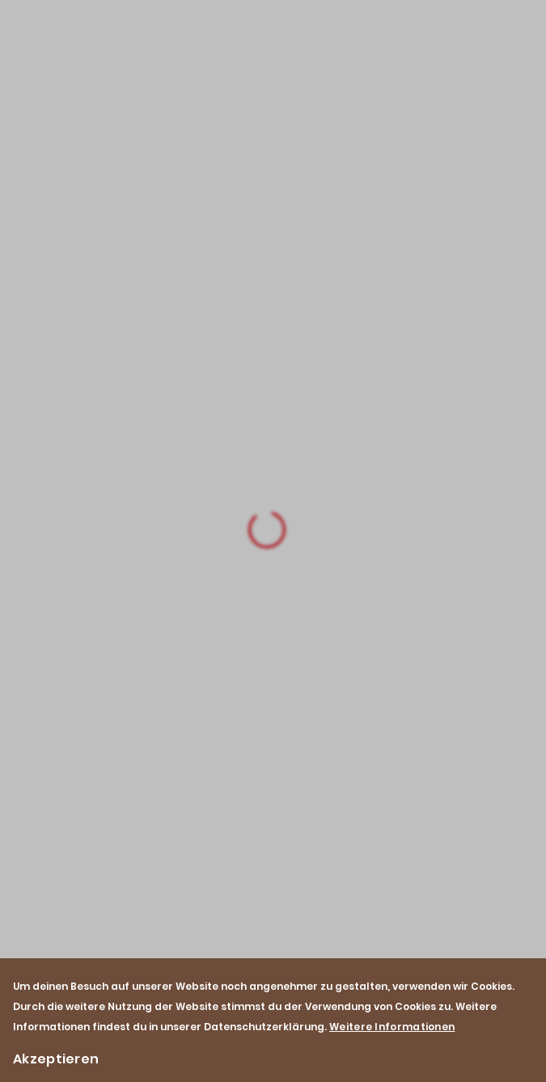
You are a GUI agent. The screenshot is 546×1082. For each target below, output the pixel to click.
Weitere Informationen (392, 1026)
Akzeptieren (56, 1059)
